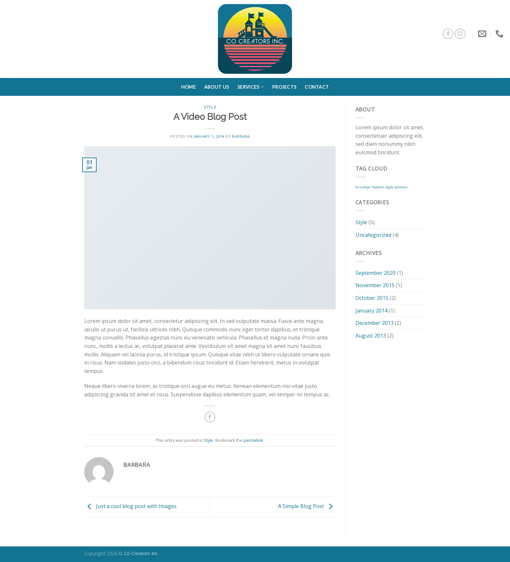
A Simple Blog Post (307, 506)
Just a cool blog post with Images (130, 506)
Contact (317, 87)
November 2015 (375, 285)
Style (210, 107)
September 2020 (376, 272)
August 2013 (371, 335)
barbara (241, 136)
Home (188, 87)
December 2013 (375, 322)
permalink (253, 440)
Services (250, 87)
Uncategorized (373, 234)
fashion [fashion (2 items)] (378, 187)
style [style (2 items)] (389, 187)
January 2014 (371, 310)
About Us (216, 87)
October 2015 (372, 297)
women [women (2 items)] (401, 187)
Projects (284, 87)
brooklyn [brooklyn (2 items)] (363, 187)
